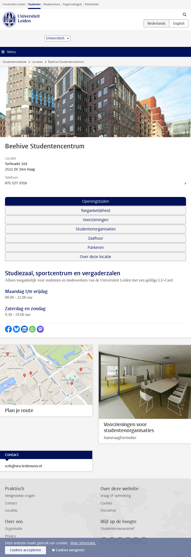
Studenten (34, 4)
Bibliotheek (92, 4)
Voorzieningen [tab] (95, 219)
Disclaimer (108, 510)
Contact (11, 503)
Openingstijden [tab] (95, 201)
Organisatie (13, 528)
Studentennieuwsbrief (117, 528)
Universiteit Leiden (13, 4)
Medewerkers (51, 4)
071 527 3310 (16, 183)
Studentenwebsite (14, 62)
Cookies (106, 503)
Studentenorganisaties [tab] (96, 229)
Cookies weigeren (70, 550)
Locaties (37, 62)
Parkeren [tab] (96, 247)
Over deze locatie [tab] (95, 256)
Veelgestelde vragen (20, 495)
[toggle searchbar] (185, 14)
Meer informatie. (83, 543)
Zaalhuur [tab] (95, 238)
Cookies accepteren (25, 550)
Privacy (10, 536)
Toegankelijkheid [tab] (95, 210)
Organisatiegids (72, 4)
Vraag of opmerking (115, 495)
